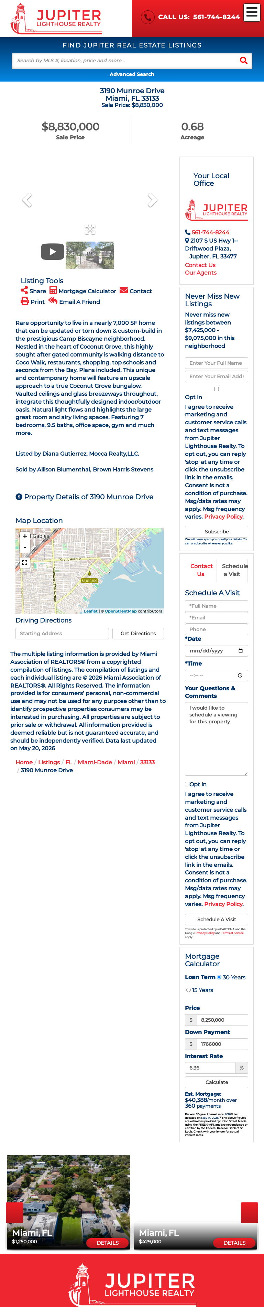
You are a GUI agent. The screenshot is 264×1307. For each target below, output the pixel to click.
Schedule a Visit (235, 570)
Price (192, 1008)
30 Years (231, 977)
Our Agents (201, 272)
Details (108, 1243)
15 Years (199, 990)
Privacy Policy (223, 516)
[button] (243, 61)
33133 (147, 762)
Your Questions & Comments (210, 692)
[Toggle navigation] (252, 12)
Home (24, 762)
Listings (49, 762)
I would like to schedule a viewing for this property (216, 739)
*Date (193, 639)
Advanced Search (132, 74)
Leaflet (91, 611)
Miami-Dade (95, 762)
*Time (193, 663)
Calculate (217, 1082)
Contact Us (200, 265)
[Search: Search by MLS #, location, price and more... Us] (123, 61)
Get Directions (138, 633)
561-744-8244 (216, 17)
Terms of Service (232, 933)
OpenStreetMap (121, 611)
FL (68, 762)
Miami (126, 762)
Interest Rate (204, 1056)
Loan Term (200, 977)
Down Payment (207, 1032)
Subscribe (217, 532)
